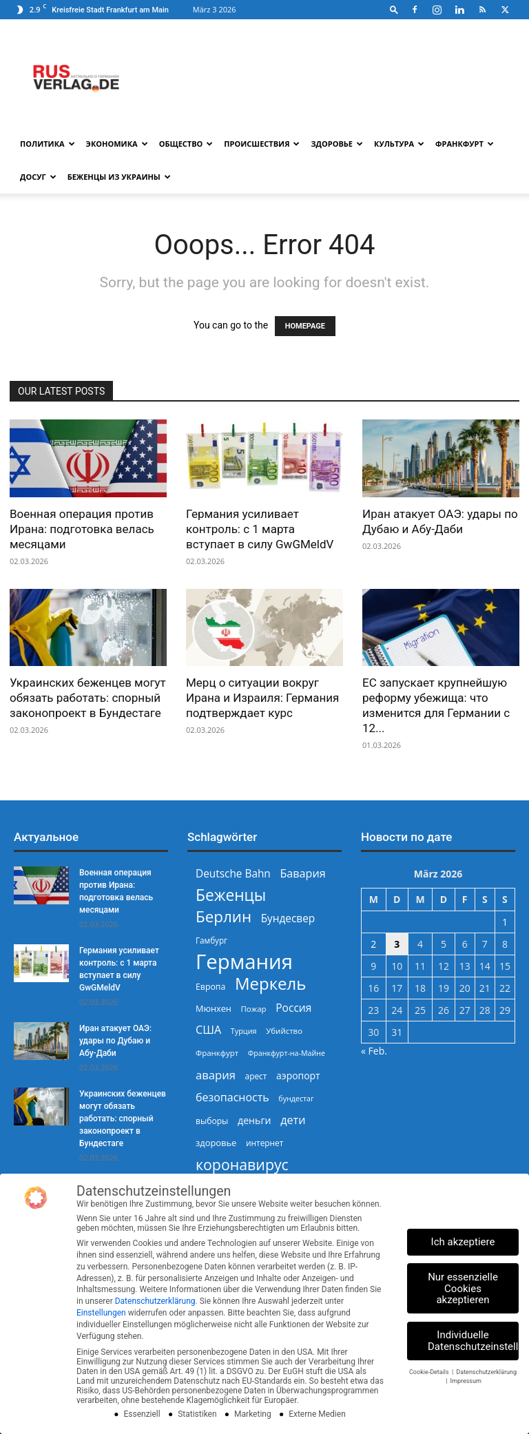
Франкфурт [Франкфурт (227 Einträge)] (217, 1053)
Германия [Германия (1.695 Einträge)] (244, 962)
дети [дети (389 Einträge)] (292, 1120)
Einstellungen (101, 1313)
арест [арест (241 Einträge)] (256, 1075)
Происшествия (262, 143)
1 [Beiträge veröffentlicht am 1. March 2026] (505, 921)
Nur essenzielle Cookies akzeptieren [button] (463, 1289)
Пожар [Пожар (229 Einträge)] (253, 1009)
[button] (394, 9)
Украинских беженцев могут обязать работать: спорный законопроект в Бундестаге (88, 698)
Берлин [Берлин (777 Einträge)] (223, 916)
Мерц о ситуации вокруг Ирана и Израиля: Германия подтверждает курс (262, 698)
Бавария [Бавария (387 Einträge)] (302, 873)
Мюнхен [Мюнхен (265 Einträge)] (213, 1008)
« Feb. (374, 1050)
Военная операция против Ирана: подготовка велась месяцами (82, 529)
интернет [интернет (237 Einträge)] (264, 1142)
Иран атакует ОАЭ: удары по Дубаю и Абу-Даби (115, 1040)
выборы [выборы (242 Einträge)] (212, 1121)
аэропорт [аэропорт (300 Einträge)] (298, 1075)
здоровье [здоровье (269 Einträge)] (216, 1142)
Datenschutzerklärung (155, 1301)
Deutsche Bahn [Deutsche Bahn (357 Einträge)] (233, 873)
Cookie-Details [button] (429, 1372)
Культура (399, 143)
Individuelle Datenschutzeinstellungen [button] (473, 1341)
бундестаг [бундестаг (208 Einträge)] (295, 1098)
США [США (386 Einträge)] (208, 1030)
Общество (186, 143)
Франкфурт (464, 143)
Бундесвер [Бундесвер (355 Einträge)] (288, 918)
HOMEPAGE (305, 326)
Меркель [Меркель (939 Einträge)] (271, 983)
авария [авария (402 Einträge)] (216, 1075)
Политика (47, 143)
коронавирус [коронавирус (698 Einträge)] (242, 1164)
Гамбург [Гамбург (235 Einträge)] (211, 940)
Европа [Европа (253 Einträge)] (210, 987)
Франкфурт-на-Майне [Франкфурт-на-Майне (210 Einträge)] (286, 1053)
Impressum (465, 1381)
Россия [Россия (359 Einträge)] (293, 1008)
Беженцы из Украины (119, 177)
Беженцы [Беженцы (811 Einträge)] (231, 895)
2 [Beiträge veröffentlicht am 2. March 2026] (373, 943)
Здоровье (337, 143)
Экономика (117, 143)
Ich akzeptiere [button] (463, 1242)
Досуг (38, 177)
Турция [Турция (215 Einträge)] (244, 1031)
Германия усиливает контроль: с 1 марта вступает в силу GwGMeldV (259, 529)
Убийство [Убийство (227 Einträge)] (284, 1031)
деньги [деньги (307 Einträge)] (254, 1120)
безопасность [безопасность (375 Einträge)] (232, 1097)
